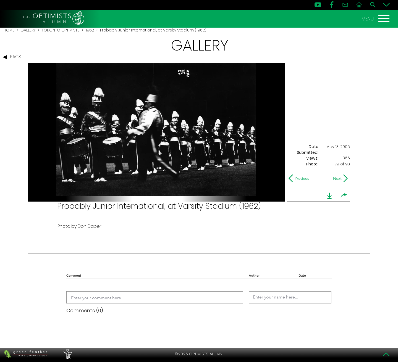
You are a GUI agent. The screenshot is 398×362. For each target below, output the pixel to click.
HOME (9, 30)
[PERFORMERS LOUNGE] (66, 354)
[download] (329, 195)
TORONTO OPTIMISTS (61, 30)
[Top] (386, 354)
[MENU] (376, 18)
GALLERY (28, 30)
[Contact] (345, 5)
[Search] (373, 5)
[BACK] (13, 57)
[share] (343, 195)
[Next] (336, 178)
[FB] (331, 5)
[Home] (359, 5)
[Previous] (300, 178)
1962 (90, 30)
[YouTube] (318, 5)
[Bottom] (386, 5)
